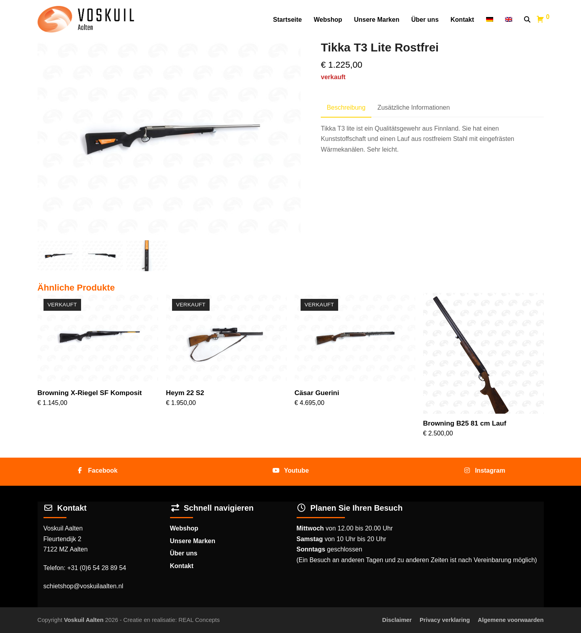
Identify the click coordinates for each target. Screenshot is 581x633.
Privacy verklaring (445, 620)
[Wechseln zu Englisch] (508, 20)
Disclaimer (397, 620)
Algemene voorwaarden (510, 620)
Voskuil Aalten (84, 620)
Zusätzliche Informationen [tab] (413, 107)
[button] (527, 20)
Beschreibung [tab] (346, 107)
